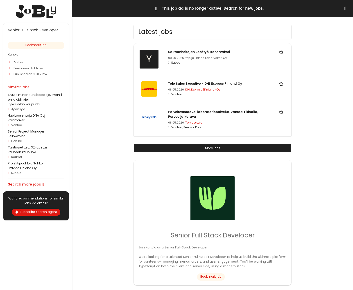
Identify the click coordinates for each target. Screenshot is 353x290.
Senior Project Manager (26, 131)
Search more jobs (24, 184)
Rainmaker (16, 120)
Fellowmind (16, 136)
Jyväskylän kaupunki (24, 104)
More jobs (212, 148)
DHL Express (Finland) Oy (202, 89)
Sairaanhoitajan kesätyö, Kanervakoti (199, 52)
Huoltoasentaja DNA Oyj (26, 115)
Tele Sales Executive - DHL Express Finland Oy (205, 83)
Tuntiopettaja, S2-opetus (28, 147)
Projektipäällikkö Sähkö (25, 163)
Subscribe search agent (36, 212)
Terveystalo (193, 122)
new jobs (254, 8)
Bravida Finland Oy (22, 168)
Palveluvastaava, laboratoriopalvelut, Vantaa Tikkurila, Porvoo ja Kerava (213, 114)
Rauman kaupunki (22, 152)
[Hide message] (346, 8)
